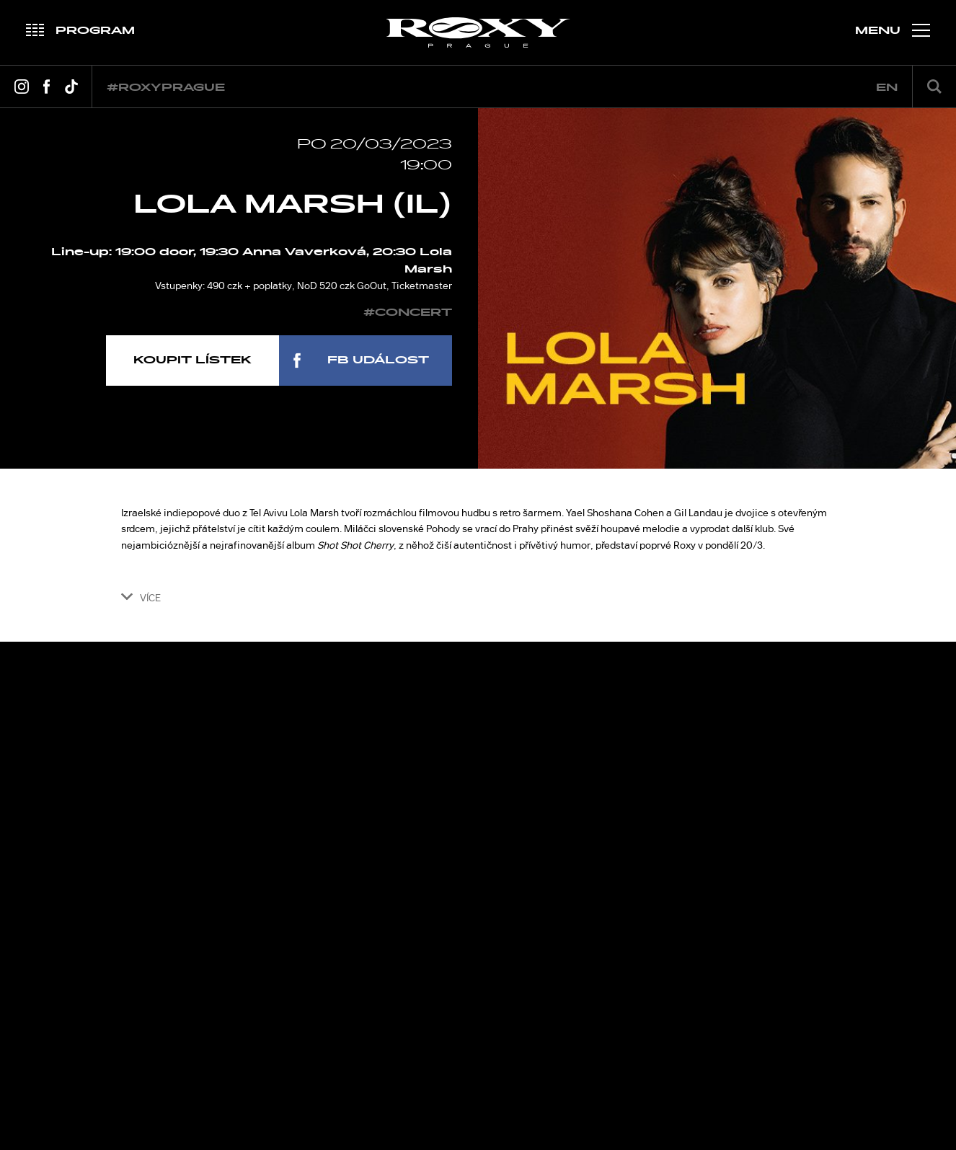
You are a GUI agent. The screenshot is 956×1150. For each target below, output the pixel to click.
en (887, 87)
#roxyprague (166, 87)
